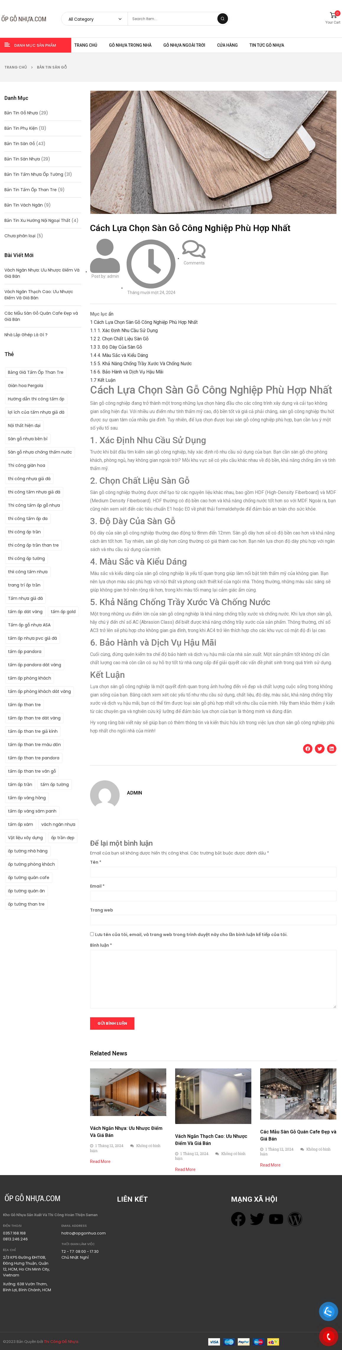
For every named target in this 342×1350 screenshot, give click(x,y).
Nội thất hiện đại (24, 425)
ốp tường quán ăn (26, 891)
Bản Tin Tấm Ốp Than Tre (30, 190)
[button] (307, 748)
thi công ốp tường (26, 558)
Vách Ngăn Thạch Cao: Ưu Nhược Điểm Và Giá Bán (38, 295)
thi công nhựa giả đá (29, 479)
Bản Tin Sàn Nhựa (22, 159)
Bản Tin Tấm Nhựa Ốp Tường (33, 174)
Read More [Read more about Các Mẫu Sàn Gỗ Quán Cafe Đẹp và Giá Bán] (270, 1165)
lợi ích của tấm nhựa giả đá (36, 412)
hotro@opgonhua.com (83, 1233)
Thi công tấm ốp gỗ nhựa (34, 505)
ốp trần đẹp (62, 838)
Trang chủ (15, 67)
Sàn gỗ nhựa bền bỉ (28, 439)
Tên (95, 862)
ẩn (110, 314)
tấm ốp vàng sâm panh (32, 811)
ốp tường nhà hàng (28, 851)
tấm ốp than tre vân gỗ (32, 771)
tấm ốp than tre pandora (33, 758)
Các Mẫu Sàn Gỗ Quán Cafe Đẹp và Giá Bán (41, 316)
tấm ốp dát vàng (25, 612)
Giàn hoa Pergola (25, 386)
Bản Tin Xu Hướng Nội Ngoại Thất (37, 220)
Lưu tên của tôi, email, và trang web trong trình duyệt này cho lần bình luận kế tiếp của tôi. (191, 935)
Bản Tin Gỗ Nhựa (21, 113)
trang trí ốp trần (24, 585)
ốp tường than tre (26, 904)
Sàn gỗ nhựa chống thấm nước (40, 452)
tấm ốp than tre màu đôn (34, 745)
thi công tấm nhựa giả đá (34, 492)
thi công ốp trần (24, 532)
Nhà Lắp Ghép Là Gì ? (26, 335)
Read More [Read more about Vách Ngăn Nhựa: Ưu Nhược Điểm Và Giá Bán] (100, 1161)
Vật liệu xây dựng (25, 838)
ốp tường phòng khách (31, 864)
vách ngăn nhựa (58, 824)
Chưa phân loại (19, 236)
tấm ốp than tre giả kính (33, 731)
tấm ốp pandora (24, 651)
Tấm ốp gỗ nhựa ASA (29, 625)
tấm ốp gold (63, 612)
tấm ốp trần (20, 784)
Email (97, 886)
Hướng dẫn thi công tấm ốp (36, 399)
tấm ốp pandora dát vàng (34, 665)
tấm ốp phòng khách (29, 678)
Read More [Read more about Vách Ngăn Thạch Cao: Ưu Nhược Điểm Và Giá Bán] (185, 1169)
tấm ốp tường (54, 784)
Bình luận (101, 945)
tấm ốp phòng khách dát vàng (39, 691)
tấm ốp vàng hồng (27, 798)
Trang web (101, 910)
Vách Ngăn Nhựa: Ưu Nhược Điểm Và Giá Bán (41, 273)
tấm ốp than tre (24, 705)
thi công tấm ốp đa (28, 519)
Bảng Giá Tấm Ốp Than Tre (35, 372)
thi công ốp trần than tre (33, 545)
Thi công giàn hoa (26, 465)
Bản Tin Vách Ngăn (23, 205)
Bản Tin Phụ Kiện (21, 128)
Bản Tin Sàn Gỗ (52, 67)
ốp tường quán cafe (28, 877)
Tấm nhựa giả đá (25, 598)
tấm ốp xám (20, 824)
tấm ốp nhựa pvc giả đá (32, 638)
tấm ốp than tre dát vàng (34, 718)
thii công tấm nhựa (28, 572)
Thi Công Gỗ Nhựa (61, 1341)
